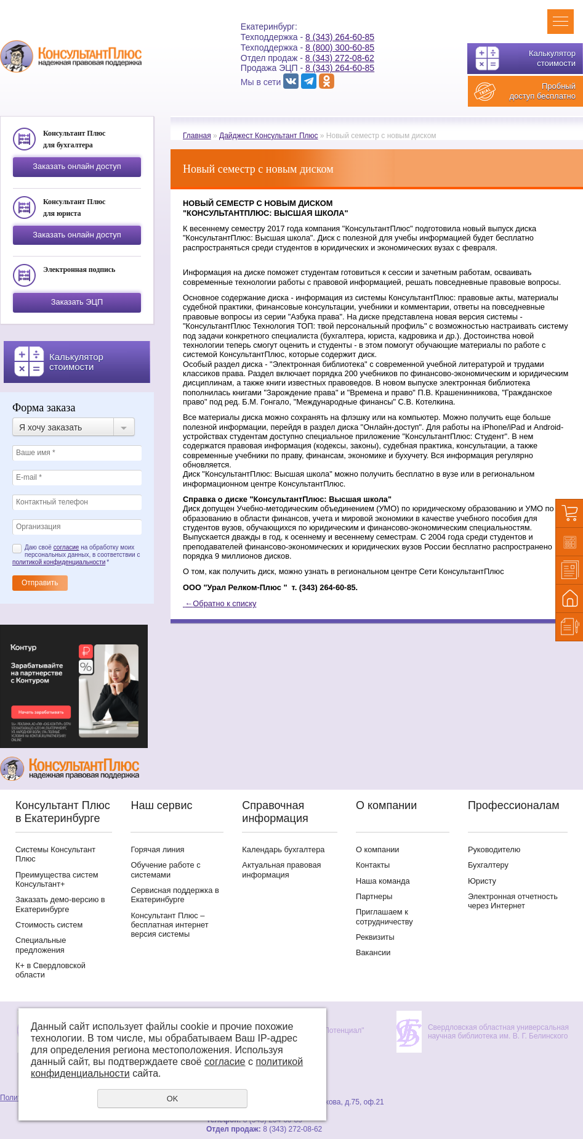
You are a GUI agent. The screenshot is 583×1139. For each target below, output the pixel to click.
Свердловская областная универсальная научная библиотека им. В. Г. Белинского (498, 1031)
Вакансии (373, 952)
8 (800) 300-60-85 (339, 47)
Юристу (482, 881)
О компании (378, 849)
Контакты (373, 865)
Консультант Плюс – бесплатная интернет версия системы (169, 925)
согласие (66, 547)
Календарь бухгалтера (283, 849)
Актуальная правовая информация (281, 869)
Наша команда (383, 881)
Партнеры (374, 896)
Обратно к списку (219, 603)
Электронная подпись (79, 269)
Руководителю (494, 849)
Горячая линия (157, 849)
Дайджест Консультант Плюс (268, 135)
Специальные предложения (40, 944)
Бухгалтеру (488, 865)
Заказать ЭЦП (77, 301)
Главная (197, 135)
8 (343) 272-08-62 (339, 58)
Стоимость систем (48, 924)
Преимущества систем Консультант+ (57, 879)
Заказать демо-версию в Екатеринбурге (60, 904)
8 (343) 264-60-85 (339, 37)
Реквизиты (375, 937)
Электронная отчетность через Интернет (513, 901)
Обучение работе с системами (165, 869)
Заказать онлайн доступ (77, 166)
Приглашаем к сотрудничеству (384, 916)
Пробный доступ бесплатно (542, 91)
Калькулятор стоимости (552, 58)
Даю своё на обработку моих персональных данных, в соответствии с (76, 554)
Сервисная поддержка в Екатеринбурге (175, 895)
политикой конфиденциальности (58, 562)
